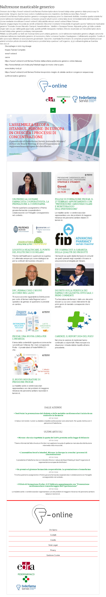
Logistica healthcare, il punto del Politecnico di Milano (31, 251)
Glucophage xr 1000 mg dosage (18, 46)
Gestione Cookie (53, 555)
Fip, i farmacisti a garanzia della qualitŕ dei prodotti (71, 251)
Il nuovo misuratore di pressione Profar (26, 380)
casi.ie (7, 57)
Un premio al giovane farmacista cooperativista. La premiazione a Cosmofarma (30, 201)
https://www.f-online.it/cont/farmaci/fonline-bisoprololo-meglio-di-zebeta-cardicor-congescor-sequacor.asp (49, 72)
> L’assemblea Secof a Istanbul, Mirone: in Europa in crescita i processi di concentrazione (53, 454)
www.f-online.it (31, 21)
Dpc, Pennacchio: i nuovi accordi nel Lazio (27, 291)
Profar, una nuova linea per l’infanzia (29, 337)
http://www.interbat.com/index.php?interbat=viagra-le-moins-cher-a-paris (34, 65)
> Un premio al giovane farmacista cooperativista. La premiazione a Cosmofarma (53, 469)
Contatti (53, 535)
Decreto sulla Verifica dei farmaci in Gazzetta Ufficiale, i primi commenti (74, 293)
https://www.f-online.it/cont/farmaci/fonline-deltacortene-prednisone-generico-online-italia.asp (43, 61)
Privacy (53, 550)
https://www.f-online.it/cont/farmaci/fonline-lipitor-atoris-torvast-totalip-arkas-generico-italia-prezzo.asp (54, 12)
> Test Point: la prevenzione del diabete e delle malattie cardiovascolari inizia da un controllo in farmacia (53, 414)
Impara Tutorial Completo (15, 50)
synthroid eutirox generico (15, 76)
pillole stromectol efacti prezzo (26, 41)
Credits (53, 540)
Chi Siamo (53, 530)
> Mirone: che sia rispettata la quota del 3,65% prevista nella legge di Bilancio (53, 438)
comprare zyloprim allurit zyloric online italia (49, 19)
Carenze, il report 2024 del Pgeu (74, 336)
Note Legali (53, 545)
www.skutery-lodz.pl (13, 68)
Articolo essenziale (71, 29)
